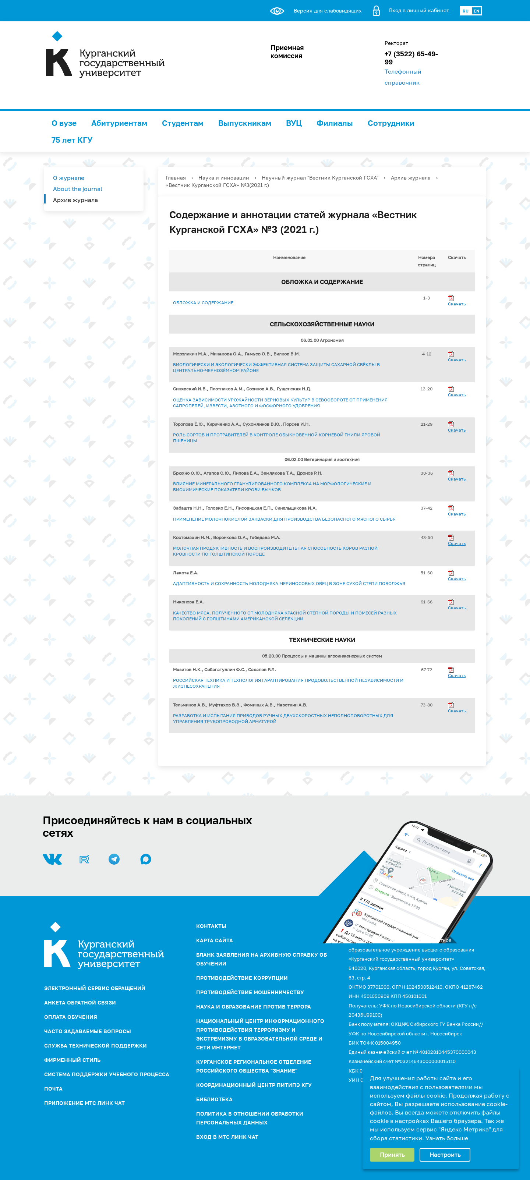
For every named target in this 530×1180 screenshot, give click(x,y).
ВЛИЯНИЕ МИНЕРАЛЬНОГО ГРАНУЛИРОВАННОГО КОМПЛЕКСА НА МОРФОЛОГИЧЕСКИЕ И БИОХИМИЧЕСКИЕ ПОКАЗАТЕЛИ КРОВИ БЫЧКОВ (272, 486)
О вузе (64, 123)
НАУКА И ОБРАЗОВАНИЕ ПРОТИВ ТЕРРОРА (253, 1006)
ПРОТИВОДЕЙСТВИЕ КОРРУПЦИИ (242, 978)
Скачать (457, 303)
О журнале (68, 177)
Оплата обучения (70, 1017)
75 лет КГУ (72, 140)
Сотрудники (391, 123)
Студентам (183, 123)
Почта (53, 1088)
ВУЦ (294, 123)
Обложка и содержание (203, 302)
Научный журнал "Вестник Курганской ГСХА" (320, 177)
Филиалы (335, 123)
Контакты (211, 926)
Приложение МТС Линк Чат (84, 1103)
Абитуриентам (119, 123)
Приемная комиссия (287, 51)
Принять (392, 1154)
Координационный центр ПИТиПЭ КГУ (254, 1085)
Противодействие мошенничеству (250, 992)
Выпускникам (244, 123)
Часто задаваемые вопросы (87, 1031)
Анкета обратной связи (80, 1002)
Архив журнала (75, 199)
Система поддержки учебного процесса (106, 1074)
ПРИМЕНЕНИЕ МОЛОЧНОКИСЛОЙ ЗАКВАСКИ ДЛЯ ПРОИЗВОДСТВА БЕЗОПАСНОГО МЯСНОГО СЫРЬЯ (284, 519)
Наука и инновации (223, 177)
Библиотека (214, 1099)
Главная (176, 177)
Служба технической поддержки (95, 1045)
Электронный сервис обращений (94, 988)
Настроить (445, 1154)
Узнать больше (446, 1138)
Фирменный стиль (72, 1060)
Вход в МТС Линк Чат (227, 1137)
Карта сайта (214, 940)
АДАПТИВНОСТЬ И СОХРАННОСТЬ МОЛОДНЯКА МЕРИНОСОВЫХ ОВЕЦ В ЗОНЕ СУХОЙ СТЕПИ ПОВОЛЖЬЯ (289, 583)
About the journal (77, 188)
